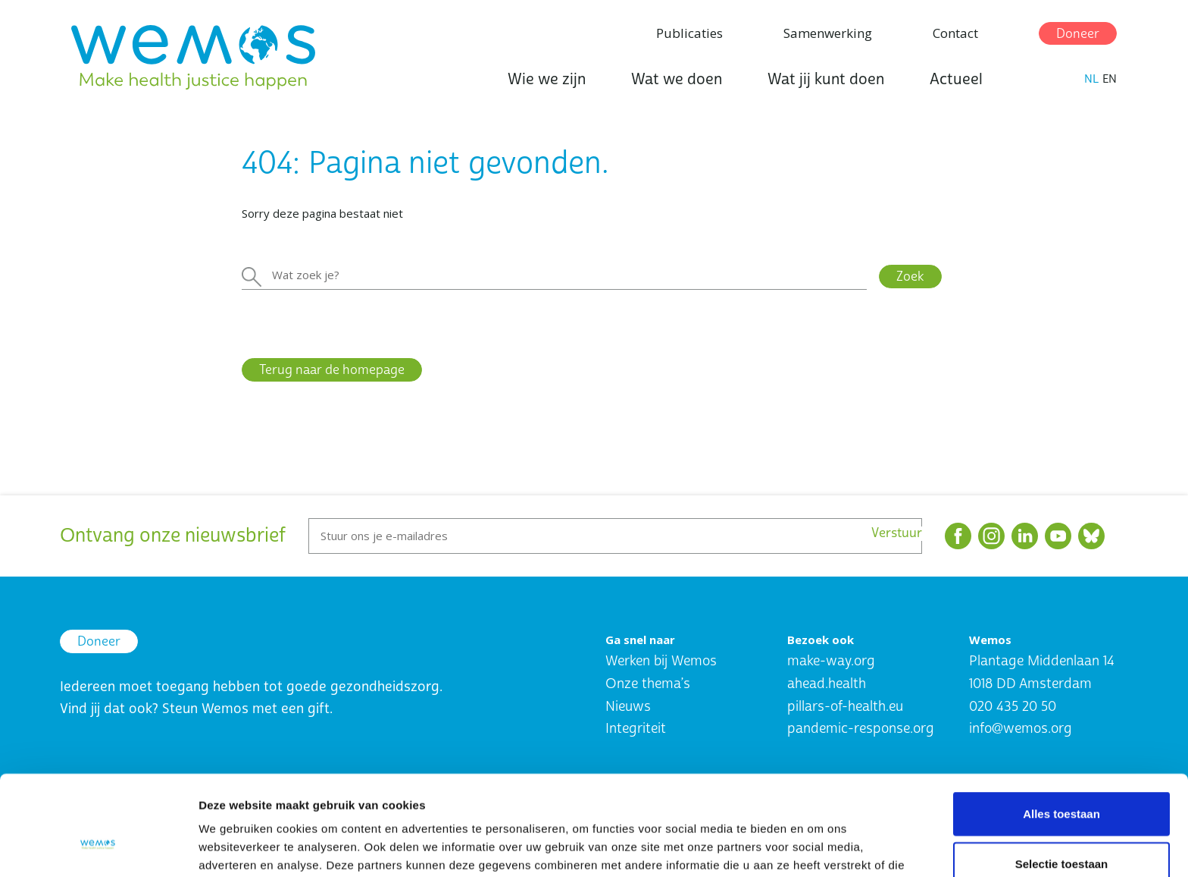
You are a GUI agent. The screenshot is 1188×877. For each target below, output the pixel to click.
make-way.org (831, 661)
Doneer (1077, 34)
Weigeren (1061, 827)
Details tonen (819, 847)
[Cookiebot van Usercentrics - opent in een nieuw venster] (98, 847)
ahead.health (826, 684)
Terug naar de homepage (332, 370)
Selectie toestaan (1061, 778)
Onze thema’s (647, 684)
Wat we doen (676, 79)
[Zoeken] (554, 275)
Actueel (956, 79)
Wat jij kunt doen (826, 79)
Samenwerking (827, 33)
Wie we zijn (547, 79)
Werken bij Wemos (661, 661)
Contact (955, 33)
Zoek (910, 276)
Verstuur (896, 534)
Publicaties (689, 33)
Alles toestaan (1061, 727)
